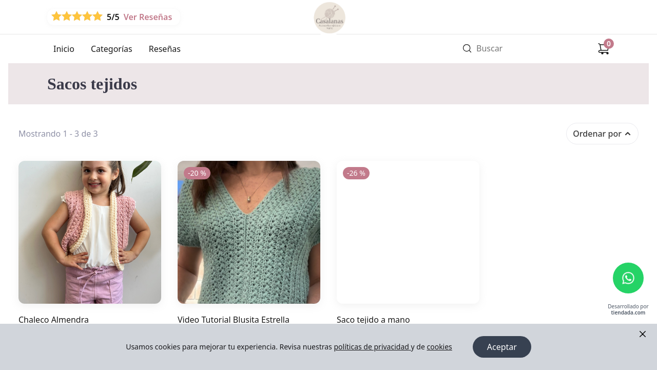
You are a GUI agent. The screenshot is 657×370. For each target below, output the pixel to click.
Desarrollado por (628, 310)
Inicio (63, 48)
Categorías (111, 48)
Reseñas (165, 48)
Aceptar (502, 347)
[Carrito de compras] (603, 49)
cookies (439, 346)
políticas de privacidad (372, 346)
